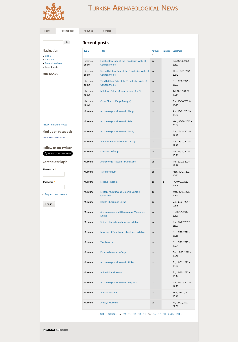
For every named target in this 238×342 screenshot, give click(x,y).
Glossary (49, 59)
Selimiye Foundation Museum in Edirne (120, 222)
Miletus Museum (108, 181)
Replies (166, 50)
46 (154, 313)
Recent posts (67, 30)
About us (88, 30)
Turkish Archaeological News (133, 7)
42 (134, 313)
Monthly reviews (53, 63)
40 (124, 313)
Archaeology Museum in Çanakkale (118, 161)
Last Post (177, 50)
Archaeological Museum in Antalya (117, 131)
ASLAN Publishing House (55, 124)
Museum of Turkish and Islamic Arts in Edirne (123, 232)
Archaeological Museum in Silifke (117, 262)
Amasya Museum (109, 302)
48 (164, 313)
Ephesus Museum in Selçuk (114, 252)
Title (102, 50)
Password (49, 182)
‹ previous (111, 313)
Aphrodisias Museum (111, 272)
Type (86, 50)
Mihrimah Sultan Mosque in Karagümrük (120, 91)
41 (129, 313)
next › (171, 313)
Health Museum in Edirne (113, 201)
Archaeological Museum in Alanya (117, 111)
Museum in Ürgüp (109, 151)
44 (144, 313)
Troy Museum (107, 242)
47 (159, 313)
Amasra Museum (108, 292)
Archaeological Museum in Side (116, 121)
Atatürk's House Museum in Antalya (118, 141)
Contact (107, 30)
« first (101, 313)
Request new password (56, 194)
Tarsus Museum (108, 171)
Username (49, 169)
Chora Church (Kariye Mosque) (115, 101)
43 (139, 313)
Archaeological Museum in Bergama (118, 282)
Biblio (48, 55)
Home (48, 30)
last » (179, 313)
